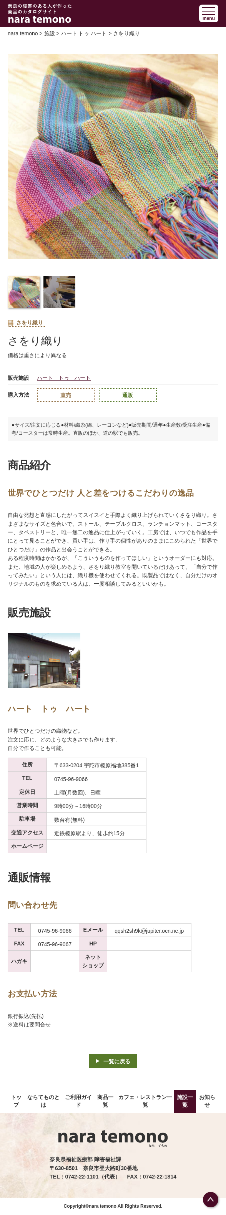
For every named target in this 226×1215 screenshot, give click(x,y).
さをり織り (25, 323)
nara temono (23, 33)
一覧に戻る (116, 1061)
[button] (208, 13)
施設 (49, 33)
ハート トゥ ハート (84, 33)
